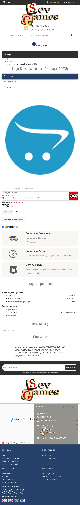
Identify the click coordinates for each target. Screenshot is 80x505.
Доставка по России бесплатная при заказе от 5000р (22, 198)
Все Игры (10, 61)
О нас (4, 455)
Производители (48, 474)
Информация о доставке (11, 458)
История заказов (8, 477)
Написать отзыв (28, 189)
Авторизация (54, 2)
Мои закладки (7, 480)
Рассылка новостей (9, 483)
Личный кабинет (8, 474)
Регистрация (66, 2)
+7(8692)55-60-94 (46, 417)
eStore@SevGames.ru (48, 420)
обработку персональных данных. (51, 372)
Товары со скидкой (49, 480)
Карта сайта (46, 455)
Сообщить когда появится (13, 219)
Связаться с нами (49, 458)
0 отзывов (16, 189)
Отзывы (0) (8, 87)
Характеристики (10, 82)
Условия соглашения (10, 464)
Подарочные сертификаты (52, 477)
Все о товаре (9, 76)
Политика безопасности (11, 461)
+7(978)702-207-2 (46, 414)
